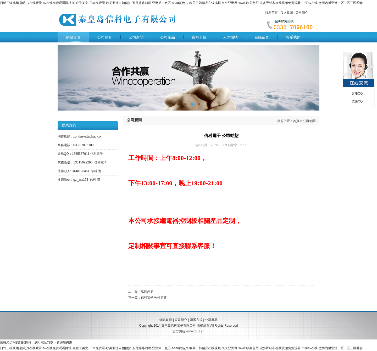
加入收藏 (286, 12)
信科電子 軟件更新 (154, 297)
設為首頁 (271, 12)
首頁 (296, 121)
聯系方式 (196, 320)
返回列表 (147, 291)
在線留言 (261, 37)
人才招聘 (230, 37)
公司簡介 (302, 12)
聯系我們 (293, 37)
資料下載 (199, 37)
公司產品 (167, 37)
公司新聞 (136, 37)
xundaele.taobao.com (88, 136)
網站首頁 (73, 37)
